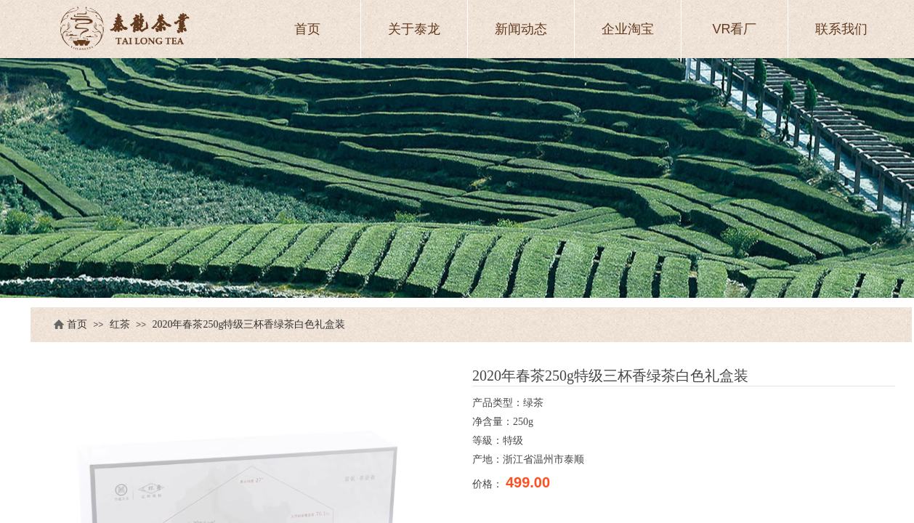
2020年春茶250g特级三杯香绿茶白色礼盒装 (248, 324)
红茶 (120, 324)
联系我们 (841, 29)
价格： (489, 484)
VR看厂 (734, 29)
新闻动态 (521, 29)
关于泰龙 (414, 29)
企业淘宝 (628, 29)
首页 (77, 324)
